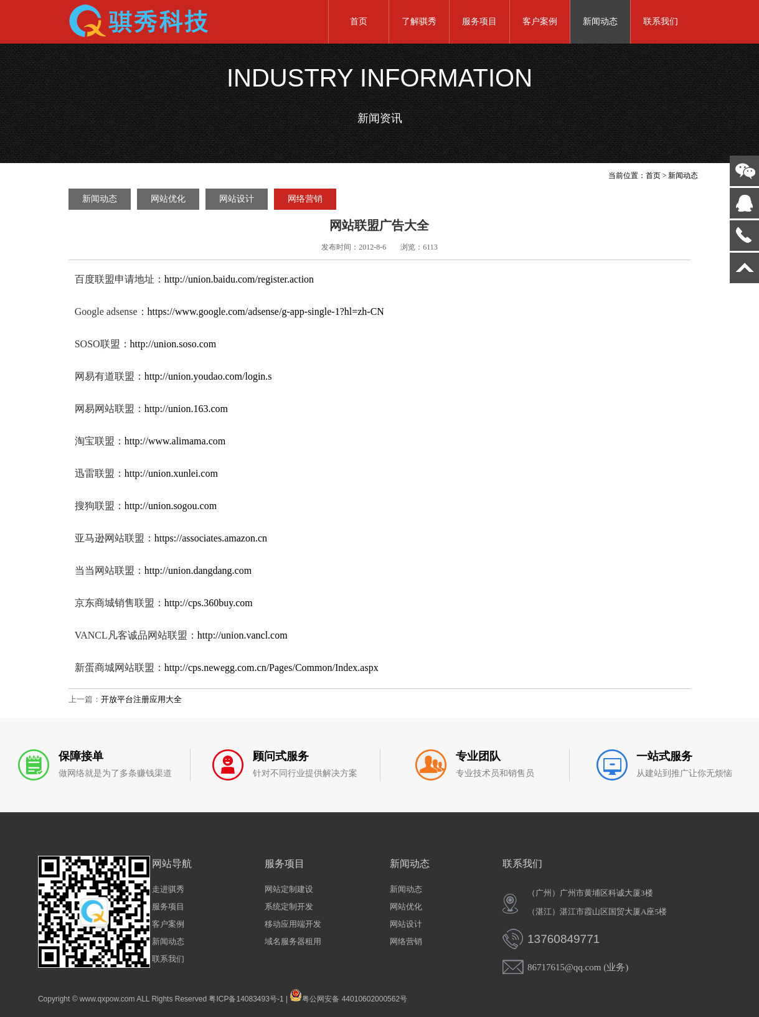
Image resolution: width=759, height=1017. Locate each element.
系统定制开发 (289, 906)
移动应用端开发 (293, 924)
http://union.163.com (186, 408)
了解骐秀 (419, 21)
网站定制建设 (289, 889)
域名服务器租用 (293, 941)
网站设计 (236, 199)
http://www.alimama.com (175, 441)
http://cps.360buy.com (208, 603)
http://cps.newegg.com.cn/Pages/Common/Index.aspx (271, 667)
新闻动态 (600, 21)
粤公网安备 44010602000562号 (348, 995)
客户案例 (539, 21)
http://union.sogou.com (171, 505)
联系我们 (660, 21)
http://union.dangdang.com (198, 570)
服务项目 (479, 21)
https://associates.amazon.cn (210, 538)
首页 (358, 21)
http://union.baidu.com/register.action (239, 279)
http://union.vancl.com (242, 635)
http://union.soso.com (173, 344)
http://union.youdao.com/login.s (208, 376)
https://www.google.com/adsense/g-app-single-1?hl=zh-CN (266, 311)
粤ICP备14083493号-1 (246, 999)
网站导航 (172, 863)
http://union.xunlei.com (171, 473)
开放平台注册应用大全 (141, 699)
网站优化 (168, 199)
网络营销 (305, 199)
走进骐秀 (168, 889)
